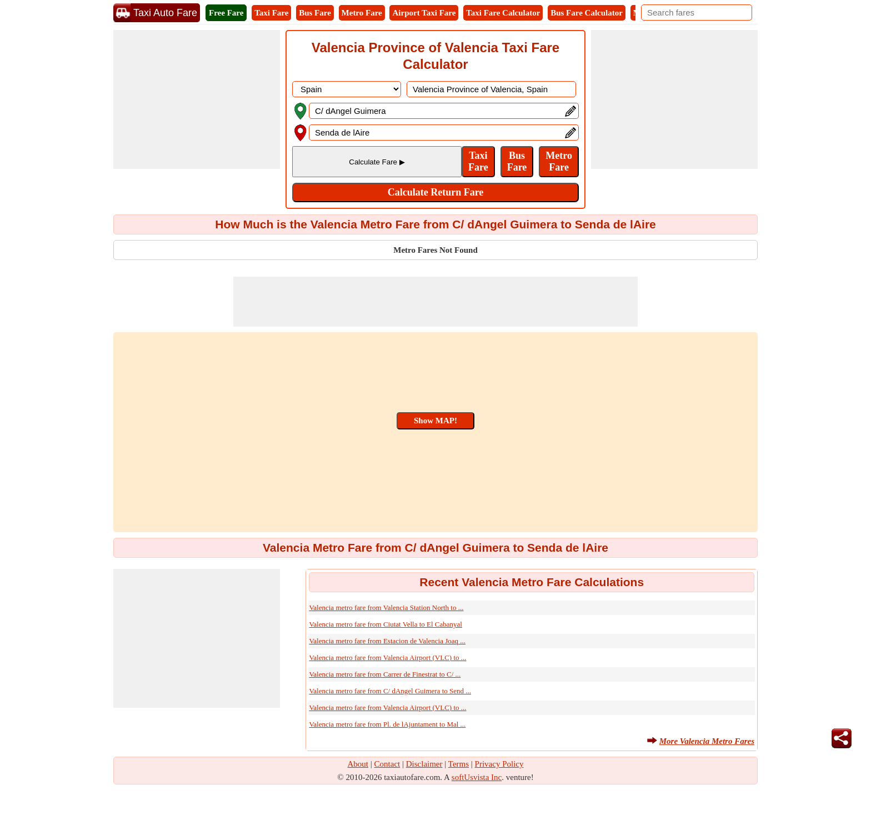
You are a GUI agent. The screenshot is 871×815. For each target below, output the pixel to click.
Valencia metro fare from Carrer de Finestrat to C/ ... (384, 674)
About (358, 763)
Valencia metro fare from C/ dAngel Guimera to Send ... (390, 691)
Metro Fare (362, 12)
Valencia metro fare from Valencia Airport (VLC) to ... (387, 657)
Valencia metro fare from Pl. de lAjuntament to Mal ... (387, 724)
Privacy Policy (499, 763)
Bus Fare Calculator (586, 12)
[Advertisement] (196, 99)
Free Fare (226, 12)
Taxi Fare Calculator (503, 12)
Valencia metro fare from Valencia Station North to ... (386, 607)
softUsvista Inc (477, 777)
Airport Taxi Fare (423, 12)
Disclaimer (424, 763)
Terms (458, 763)
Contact (387, 763)
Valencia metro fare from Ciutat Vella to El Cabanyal (385, 624)
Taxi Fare (271, 12)
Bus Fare (315, 12)
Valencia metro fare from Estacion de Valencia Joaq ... (387, 641)
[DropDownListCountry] (346, 89)
